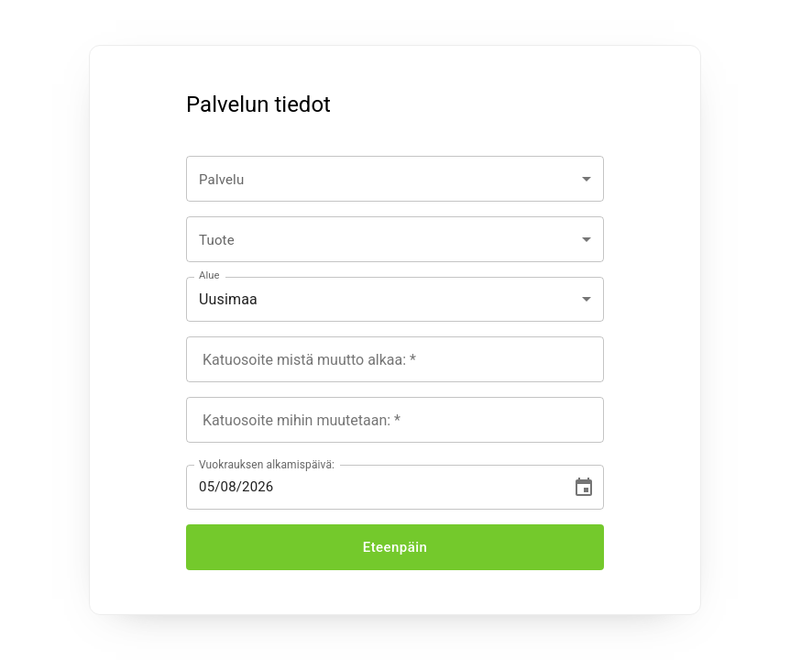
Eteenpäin (395, 547)
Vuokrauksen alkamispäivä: (267, 464)
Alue (209, 275)
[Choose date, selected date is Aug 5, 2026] (583, 487)
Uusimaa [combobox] (228, 299)
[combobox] (395, 178)
